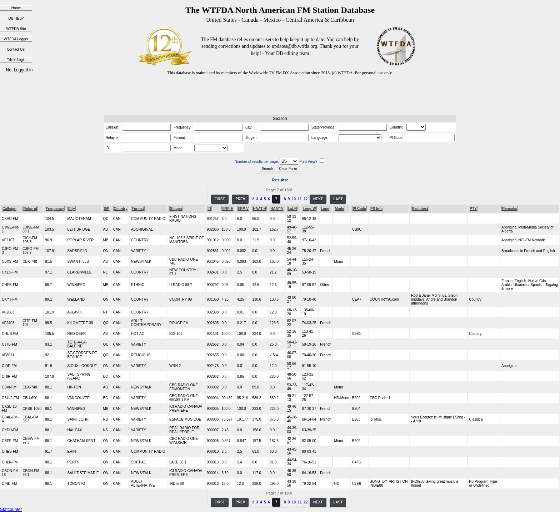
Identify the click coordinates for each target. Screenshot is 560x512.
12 (306, 199)
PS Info (376, 209)
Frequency (55, 209)
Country (121, 209)
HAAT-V (276, 209)
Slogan (176, 209)
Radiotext (420, 209)
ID (209, 209)
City (71, 209)
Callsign (9, 209)
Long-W (309, 209)
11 (300, 199)
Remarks (509, 209)
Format (138, 209)
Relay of (30, 209)
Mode (339, 209)
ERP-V (243, 209)
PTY (473, 209)
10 (294, 199)
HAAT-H (259, 209)
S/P (106, 209)
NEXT (318, 199)
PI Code (359, 209)
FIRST (220, 199)
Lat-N (292, 209)
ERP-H (227, 209)
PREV (240, 199)
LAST (337, 199)
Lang (325, 209)
